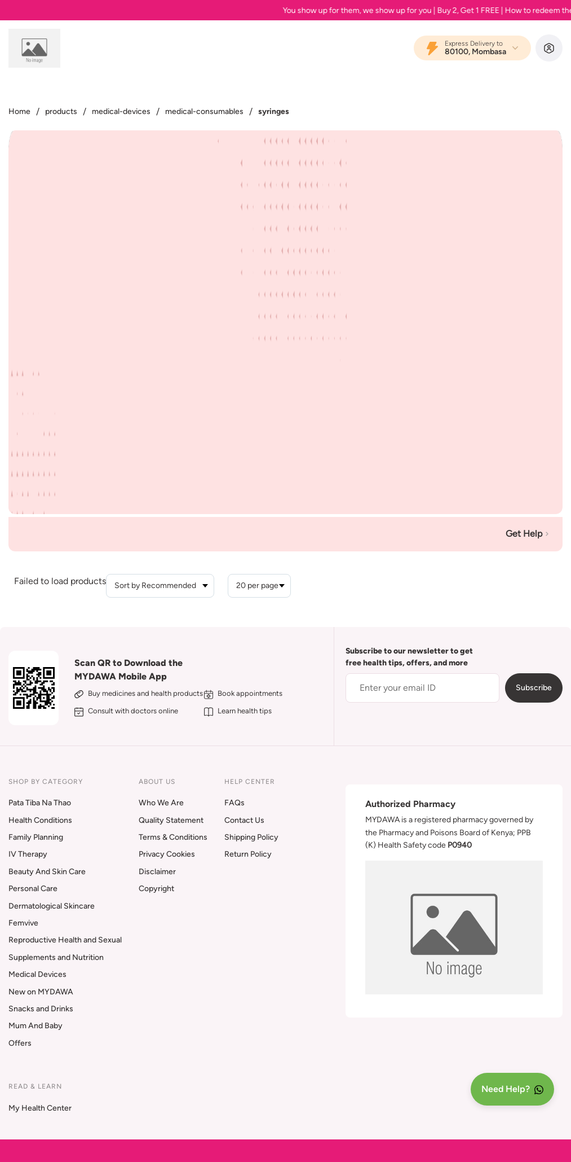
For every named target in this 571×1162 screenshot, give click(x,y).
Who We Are (161, 803)
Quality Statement (171, 820)
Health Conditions (40, 820)
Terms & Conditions (173, 837)
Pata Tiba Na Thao (39, 803)
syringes (273, 111)
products (61, 111)
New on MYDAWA (40, 992)
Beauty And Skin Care (47, 871)
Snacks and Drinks (40, 1009)
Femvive (23, 923)
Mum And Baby (35, 1026)
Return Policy (248, 854)
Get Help (528, 533)
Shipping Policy (251, 837)
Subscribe (534, 687)
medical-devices (121, 111)
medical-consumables (204, 111)
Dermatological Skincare (51, 906)
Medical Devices (37, 974)
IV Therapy (27, 854)
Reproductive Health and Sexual (65, 940)
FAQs (234, 803)
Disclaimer (157, 871)
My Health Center (40, 1108)
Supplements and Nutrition (56, 957)
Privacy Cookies (167, 854)
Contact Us (244, 820)
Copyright (156, 888)
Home (19, 111)
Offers (20, 1043)
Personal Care (32, 888)
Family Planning (35, 837)
